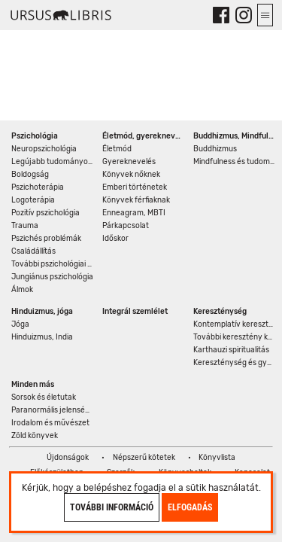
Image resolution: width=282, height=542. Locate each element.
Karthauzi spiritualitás (231, 350)
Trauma (24, 225)
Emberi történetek (134, 187)
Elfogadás (190, 507)
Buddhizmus (215, 149)
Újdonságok (68, 457)
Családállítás (33, 251)
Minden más (32, 384)
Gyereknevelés (129, 161)
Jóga (20, 324)
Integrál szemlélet (135, 311)
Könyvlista (217, 457)
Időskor (115, 238)
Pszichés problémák (46, 238)
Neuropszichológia (44, 149)
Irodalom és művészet (50, 423)
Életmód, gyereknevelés (144, 136)
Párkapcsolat (125, 225)
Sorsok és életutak (43, 397)
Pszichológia (34, 136)
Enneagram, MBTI (133, 213)
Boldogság (30, 174)
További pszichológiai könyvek (53, 264)
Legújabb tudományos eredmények (53, 161)
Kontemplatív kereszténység (235, 324)
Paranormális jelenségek (53, 410)
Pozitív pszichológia (45, 213)
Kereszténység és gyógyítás (235, 362)
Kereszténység (220, 311)
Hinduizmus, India (42, 337)
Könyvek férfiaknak (136, 200)
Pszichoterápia (37, 187)
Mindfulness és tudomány (235, 161)
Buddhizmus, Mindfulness (235, 136)
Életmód (117, 149)
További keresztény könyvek (235, 337)
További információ (111, 507)
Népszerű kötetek (144, 457)
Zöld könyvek (34, 435)
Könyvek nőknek (131, 174)
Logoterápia (33, 200)
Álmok (22, 289)
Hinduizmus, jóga (42, 311)
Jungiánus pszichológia (52, 277)
